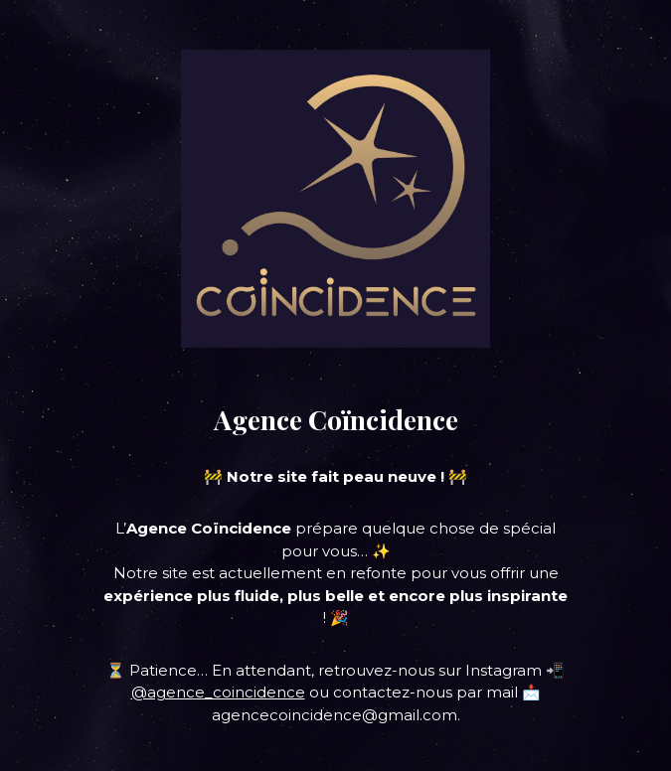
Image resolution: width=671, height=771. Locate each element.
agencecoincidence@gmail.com (334, 714)
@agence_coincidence (218, 692)
